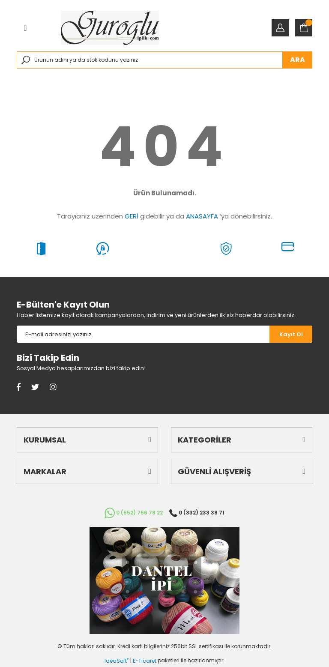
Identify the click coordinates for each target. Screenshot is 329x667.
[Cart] (303, 27)
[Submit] (290, 334)
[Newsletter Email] (143, 334)
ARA (297, 60)
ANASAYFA (202, 216)
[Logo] (110, 28)
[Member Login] (280, 27)
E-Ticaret (144, 660)
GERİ (131, 216)
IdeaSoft (117, 660)
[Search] (164, 60)
